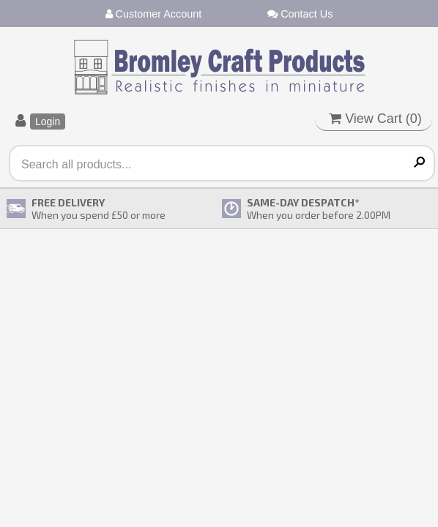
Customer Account (153, 14)
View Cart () (375, 118)
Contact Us (300, 14)
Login (47, 121)
